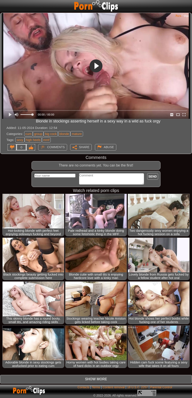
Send (152, 176)
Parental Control (161, 387)
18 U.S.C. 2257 (137, 387)
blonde (64, 134)
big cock (51, 134)
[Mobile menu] (3, 5)
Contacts (83, 387)
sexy (20, 140)
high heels (33, 140)
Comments (56, 147)
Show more (96, 379)
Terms (96, 387)
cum (28, 134)
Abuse (109, 147)
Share (84, 147)
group (38, 134)
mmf (46, 140)
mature (77, 134)
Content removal (113, 387)
